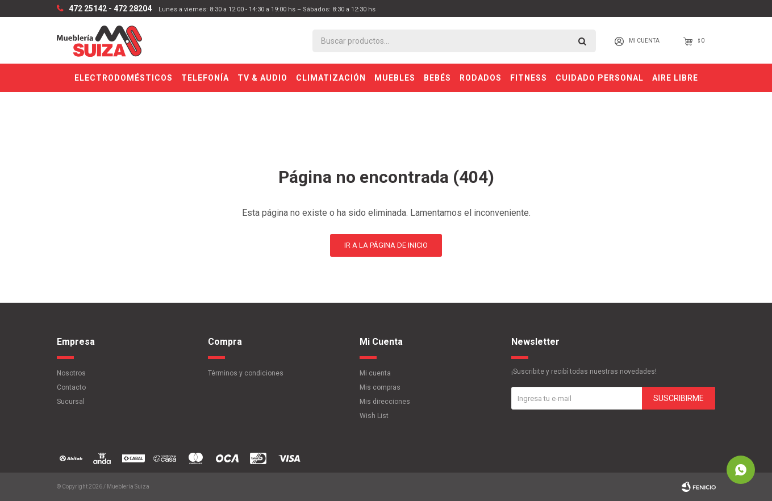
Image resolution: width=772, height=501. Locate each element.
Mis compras (380, 387)
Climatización (331, 77)
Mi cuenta (375, 373)
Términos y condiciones (245, 373)
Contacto (71, 387)
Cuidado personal (600, 77)
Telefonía (205, 77)
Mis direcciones (385, 402)
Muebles (394, 77)
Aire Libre (675, 77)
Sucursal (71, 402)
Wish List (374, 416)
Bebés (437, 77)
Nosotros (71, 373)
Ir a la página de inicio (386, 245)
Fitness (528, 77)
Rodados (481, 77)
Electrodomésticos (123, 77)
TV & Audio (262, 77)
